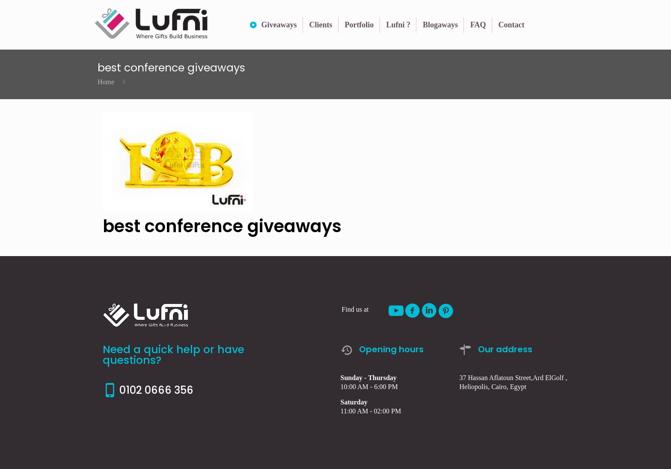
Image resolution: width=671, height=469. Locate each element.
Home (106, 82)
